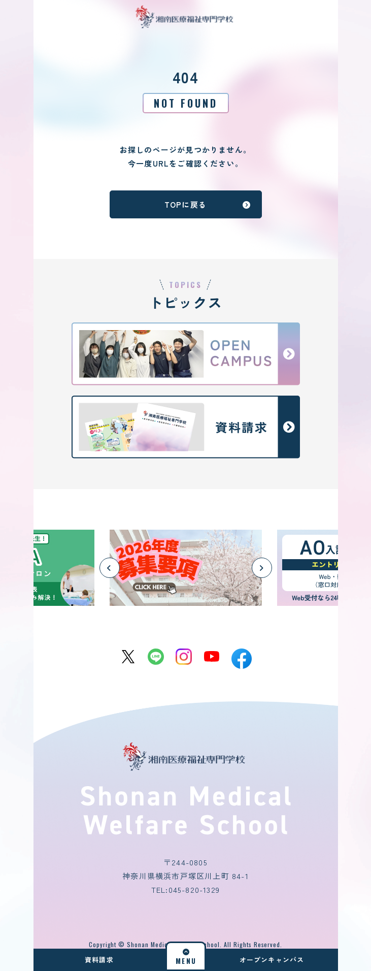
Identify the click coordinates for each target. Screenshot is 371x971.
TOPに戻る (207, 204)
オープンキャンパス (272, 959)
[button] (109, 568)
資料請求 (99, 959)
